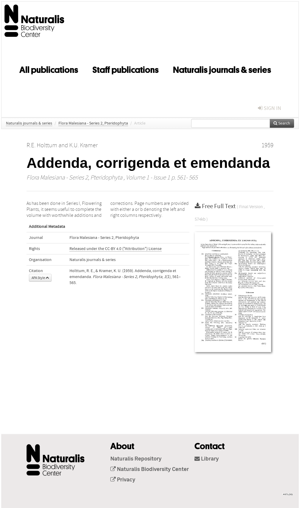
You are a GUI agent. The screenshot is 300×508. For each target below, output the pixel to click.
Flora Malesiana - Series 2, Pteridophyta (93, 123)
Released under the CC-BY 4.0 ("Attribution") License (115, 248)
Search (281, 123)
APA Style (40, 278)
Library (206, 459)
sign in (269, 108)
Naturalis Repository (136, 459)
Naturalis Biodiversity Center (149, 469)
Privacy (122, 480)
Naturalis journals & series (222, 68)
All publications (48, 68)
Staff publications (125, 68)
